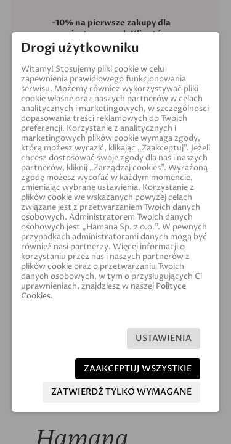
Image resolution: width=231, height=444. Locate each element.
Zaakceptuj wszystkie (138, 368)
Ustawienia (164, 338)
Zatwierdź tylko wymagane (121, 392)
